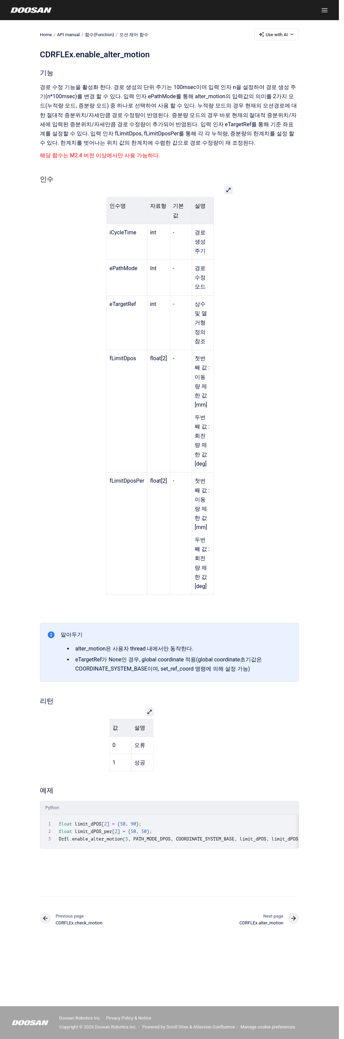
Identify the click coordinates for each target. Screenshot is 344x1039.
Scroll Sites (177, 1026)
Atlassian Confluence (214, 1026)
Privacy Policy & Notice (128, 1018)
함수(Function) (99, 34)
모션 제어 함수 (133, 34)
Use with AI (277, 34)
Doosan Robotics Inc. (80, 1018)
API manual (68, 34)
